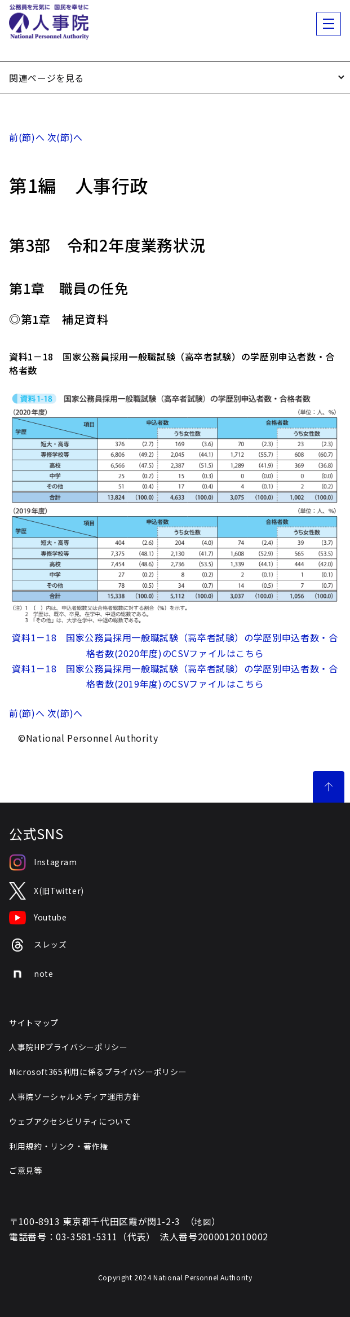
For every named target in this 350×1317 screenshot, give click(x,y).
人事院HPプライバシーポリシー (68, 1046)
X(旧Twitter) (46, 891)
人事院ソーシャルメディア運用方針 (74, 1096)
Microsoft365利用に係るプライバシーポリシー (98, 1071)
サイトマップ (34, 1022)
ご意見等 (25, 1170)
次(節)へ (65, 137)
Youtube (38, 917)
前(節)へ (27, 137)
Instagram (43, 862)
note (31, 974)
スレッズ (38, 945)
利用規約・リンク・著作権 (58, 1146)
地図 (202, 1221)
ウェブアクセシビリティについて (70, 1121)
